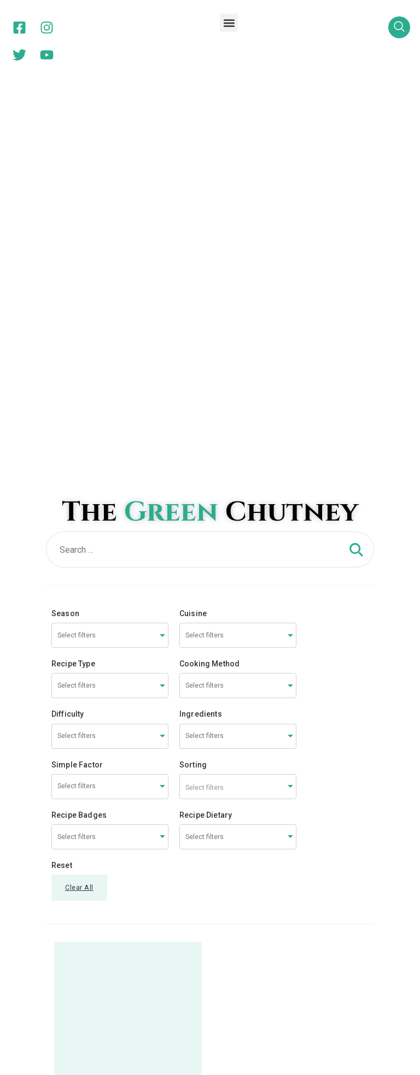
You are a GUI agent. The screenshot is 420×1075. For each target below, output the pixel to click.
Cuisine (193, 218)
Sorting (193, 369)
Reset (61, 469)
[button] (229, 23)
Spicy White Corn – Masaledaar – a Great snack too (128, 786)
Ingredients (200, 318)
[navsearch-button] (399, 27)
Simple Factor (77, 369)
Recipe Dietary (205, 419)
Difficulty (67, 318)
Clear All (79, 492)
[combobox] (110, 240)
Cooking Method (209, 268)
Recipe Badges (79, 419)
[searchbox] (98, 240)
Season (65, 218)
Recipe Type (73, 268)
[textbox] (238, 391)
